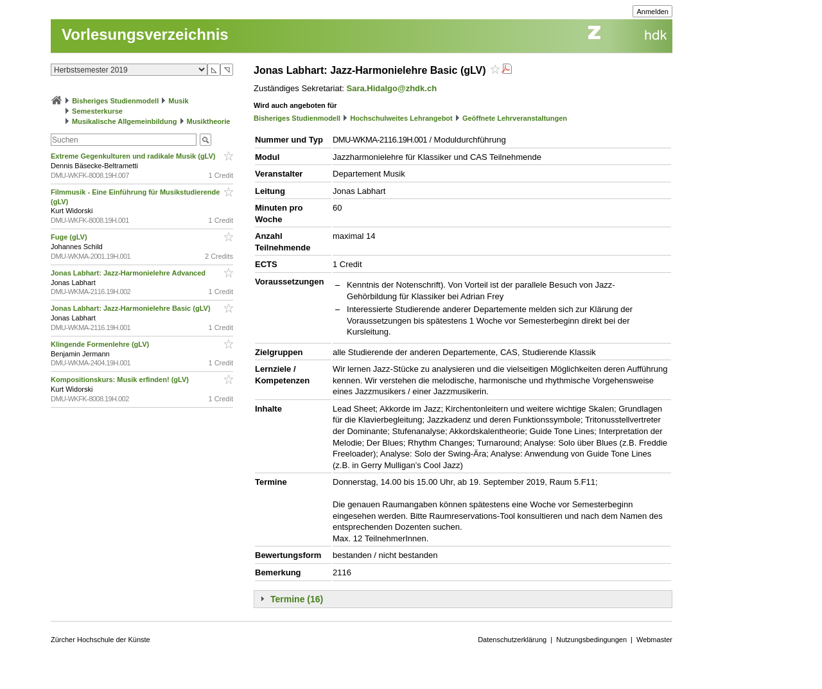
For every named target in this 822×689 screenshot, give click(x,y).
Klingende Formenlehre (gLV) (101, 344)
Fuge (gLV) (70, 237)
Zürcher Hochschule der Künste (100, 639)
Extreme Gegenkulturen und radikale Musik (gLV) (134, 156)
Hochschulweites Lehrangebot (401, 118)
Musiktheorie (209, 121)
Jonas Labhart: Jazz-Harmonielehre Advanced (129, 273)
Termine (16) (296, 599)
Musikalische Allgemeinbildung (124, 121)
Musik (178, 101)
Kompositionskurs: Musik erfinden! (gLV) (121, 379)
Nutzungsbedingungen (591, 639)
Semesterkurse (97, 111)
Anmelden (652, 11)
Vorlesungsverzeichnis (145, 34)
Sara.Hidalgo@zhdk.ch (392, 88)
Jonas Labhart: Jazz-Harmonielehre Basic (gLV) (132, 308)
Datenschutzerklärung (512, 639)
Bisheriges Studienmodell (115, 101)
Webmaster (654, 639)
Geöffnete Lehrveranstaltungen (514, 118)
